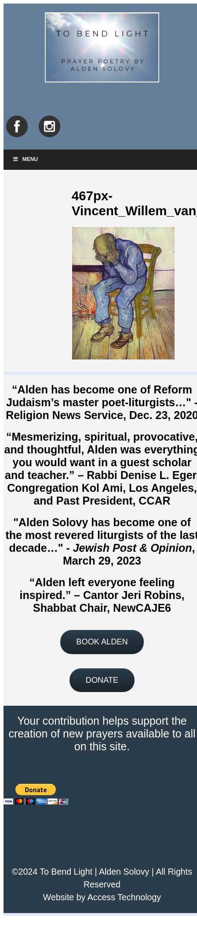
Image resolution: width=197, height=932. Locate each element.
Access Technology (124, 897)
